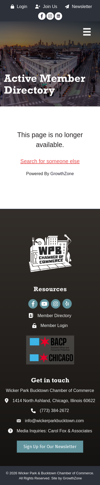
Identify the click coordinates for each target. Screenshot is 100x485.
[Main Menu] (87, 31)
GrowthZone (62, 173)
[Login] (17, 6)
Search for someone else (49, 161)
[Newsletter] (77, 6)
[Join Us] (45, 6)
